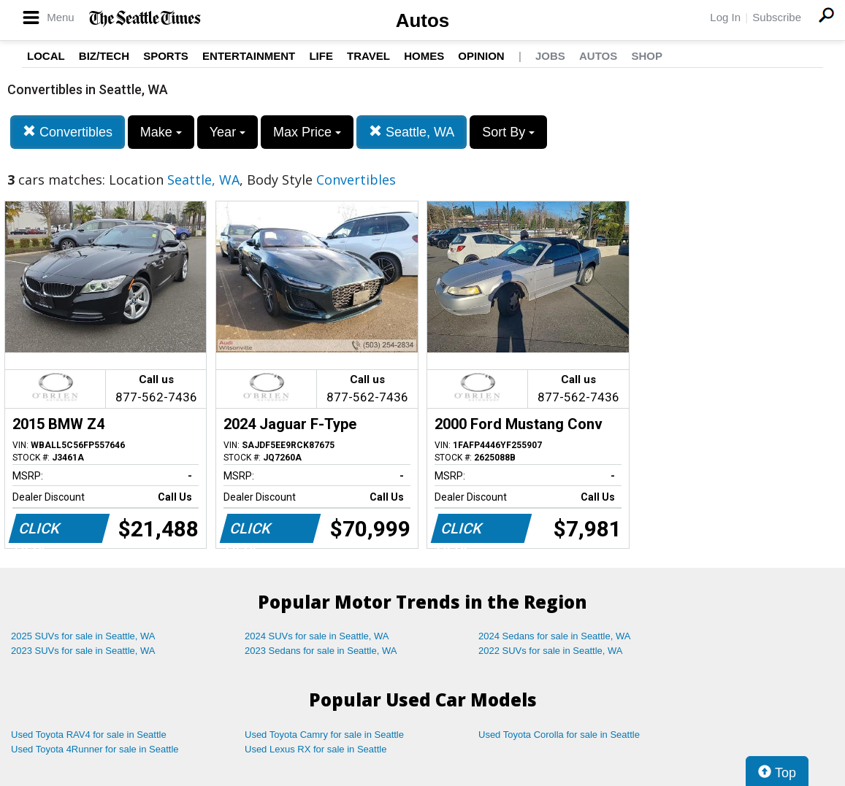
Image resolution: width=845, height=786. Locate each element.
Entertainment (248, 56)
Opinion (481, 56)
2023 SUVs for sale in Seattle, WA (83, 650)
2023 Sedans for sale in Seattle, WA (321, 650)
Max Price (307, 132)
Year (227, 132)
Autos (423, 20)
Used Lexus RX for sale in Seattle (315, 749)
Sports (165, 56)
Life (321, 56)
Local (46, 56)
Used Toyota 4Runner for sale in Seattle (95, 749)
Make (161, 132)
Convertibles (67, 131)
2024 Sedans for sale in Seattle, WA (554, 636)
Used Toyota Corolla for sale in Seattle (559, 734)
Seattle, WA (411, 131)
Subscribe (776, 17)
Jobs (550, 56)
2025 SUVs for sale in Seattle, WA (83, 636)
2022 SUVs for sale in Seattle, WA (550, 650)
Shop (646, 56)
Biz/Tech (104, 56)
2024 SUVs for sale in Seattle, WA (317, 636)
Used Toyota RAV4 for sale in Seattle (89, 734)
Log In (725, 17)
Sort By (508, 132)
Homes (424, 56)
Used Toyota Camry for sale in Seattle (324, 734)
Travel (368, 56)
